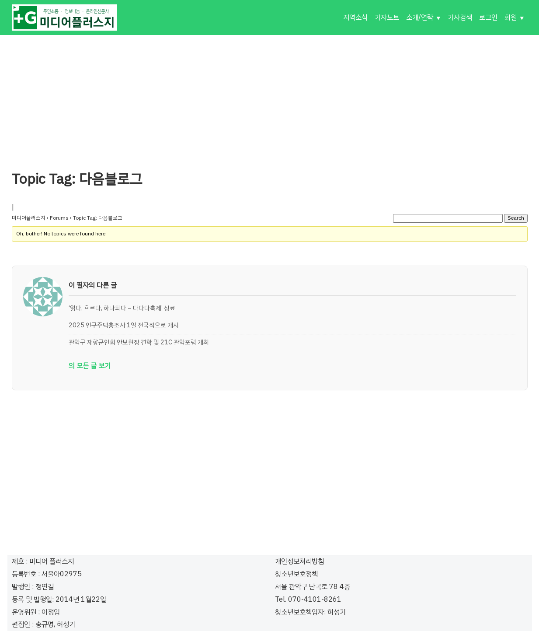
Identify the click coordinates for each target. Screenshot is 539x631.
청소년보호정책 (296, 574)
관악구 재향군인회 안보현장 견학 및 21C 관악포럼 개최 (139, 342)
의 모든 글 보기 (90, 366)
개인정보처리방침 (299, 561)
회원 (510, 17)
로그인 (488, 17)
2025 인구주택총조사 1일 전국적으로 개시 (124, 325)
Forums (59, 218)
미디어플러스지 (28, 218)
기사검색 (460, 17)
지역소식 (355, 17)
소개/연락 (419, 17)
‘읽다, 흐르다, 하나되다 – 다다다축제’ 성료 (122, 308)
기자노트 (387, 17)
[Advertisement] (270, 96)
